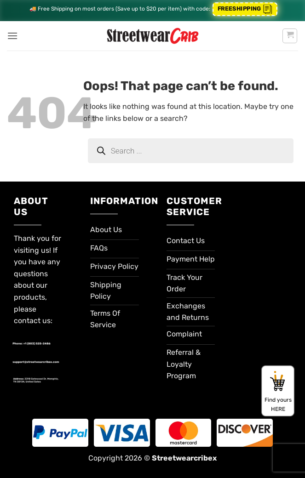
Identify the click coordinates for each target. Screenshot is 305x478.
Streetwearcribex (184, 458)
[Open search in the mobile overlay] (190, 151)
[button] (12, 35)
